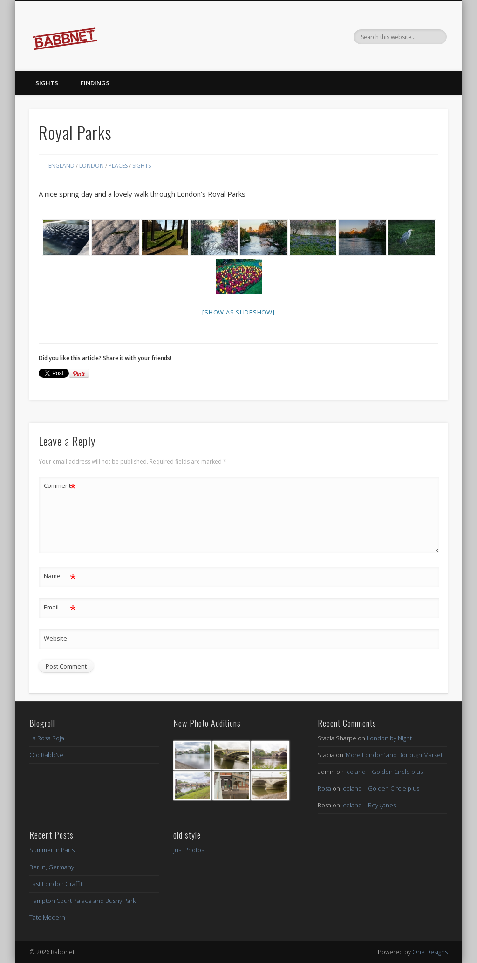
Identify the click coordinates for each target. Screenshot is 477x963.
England (61, 166)
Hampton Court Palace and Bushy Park (82, 900)
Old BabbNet (47, 755)
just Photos (188, 850)
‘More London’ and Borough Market (394, 755)
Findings (95, 83)
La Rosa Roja (46, 738)
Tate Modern (47, 917)
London (91, 166)
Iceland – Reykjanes (368, 805)
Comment (60, 486)
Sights (46, 83)
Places (118, 166)
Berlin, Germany (51, 867)
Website (55, 638)
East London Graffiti (56, 884)
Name (60, 576)
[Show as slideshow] (238, 312)
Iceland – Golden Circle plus (384, 771)
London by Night (389, 738)
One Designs (430, 952)
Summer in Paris (52, 850)
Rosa (324, 788)
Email (60, 607)
